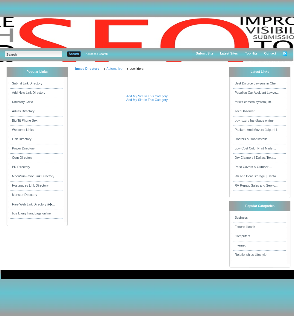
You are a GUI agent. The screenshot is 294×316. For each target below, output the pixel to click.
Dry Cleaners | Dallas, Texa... (255, 157)
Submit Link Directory (27, 83)
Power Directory (23, 148)
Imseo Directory (87, 68)
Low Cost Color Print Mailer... (255, 148)
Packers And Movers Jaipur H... (257, 129)
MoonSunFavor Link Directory (33, 176)
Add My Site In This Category (147, 96)
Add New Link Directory (28, 92)
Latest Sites (229, 53)
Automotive (114, 68)
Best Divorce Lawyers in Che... (256, 83)
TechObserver (244, 111)
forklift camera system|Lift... (254, 102)
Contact (270, 53)
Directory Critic (22, 102)
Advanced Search (97, 53)
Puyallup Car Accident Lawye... (257, 92)
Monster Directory (24, 194)
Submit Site (204, 53)
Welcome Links (23, 129)
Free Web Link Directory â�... (33, 204)
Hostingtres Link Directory (30, 185)
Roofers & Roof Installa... (252, 139)
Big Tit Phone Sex (24, 120)
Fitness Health (245, 227)
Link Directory (21, 139)
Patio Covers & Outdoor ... (253, 167)
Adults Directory (23, 111)
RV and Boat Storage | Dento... (257, 176)
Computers (242, 236)
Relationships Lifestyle (250, 254)
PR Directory (21, 167)
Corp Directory (22, 157)
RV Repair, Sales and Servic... (256, 185)
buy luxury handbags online (31, 213)
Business (241, 217)
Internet (240, 245)
